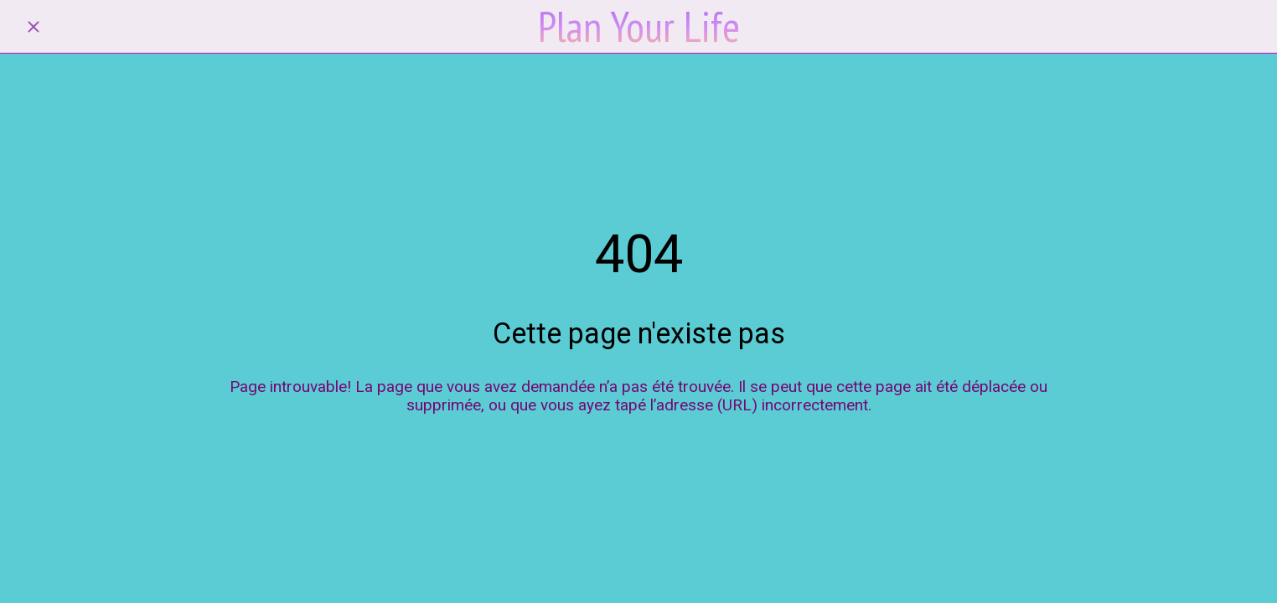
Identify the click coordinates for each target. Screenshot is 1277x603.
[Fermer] (33, 27)
